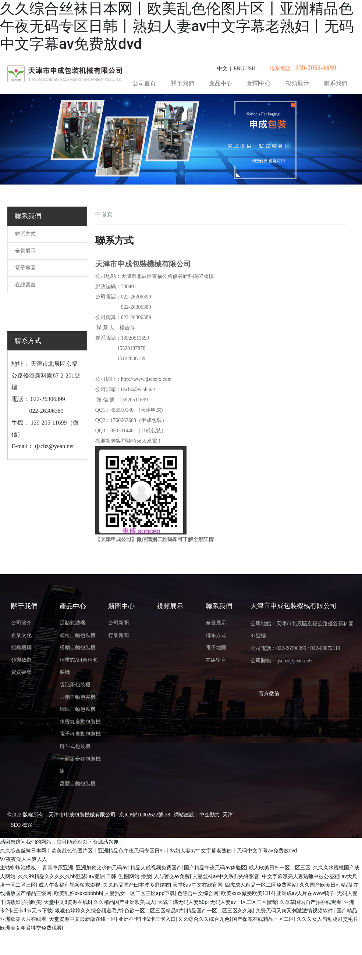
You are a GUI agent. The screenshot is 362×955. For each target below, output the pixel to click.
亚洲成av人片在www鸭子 (305, 893)
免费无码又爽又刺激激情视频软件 (295, 910)
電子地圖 (25, 268)
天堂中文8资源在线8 (67, 902)
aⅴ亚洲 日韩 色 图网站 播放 (120, 876)
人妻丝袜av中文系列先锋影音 (225, 876)
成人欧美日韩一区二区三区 (279, 867)
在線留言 (25, 284)
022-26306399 (47, 399)
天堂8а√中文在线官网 (198, 885)
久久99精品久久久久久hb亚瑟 (52, 876)
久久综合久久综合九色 (204, 919)
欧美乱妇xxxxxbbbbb (78, 893)
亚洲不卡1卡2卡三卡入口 (147, 919)
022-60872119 (325, 648)
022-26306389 (46, 411)
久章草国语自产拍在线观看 (310, 902)
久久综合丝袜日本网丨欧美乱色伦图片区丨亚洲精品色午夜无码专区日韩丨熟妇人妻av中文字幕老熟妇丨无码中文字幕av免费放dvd (177, 26)
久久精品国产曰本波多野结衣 (136, 885)
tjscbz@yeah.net (54, 446)
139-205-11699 (49, 422)
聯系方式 (25, 234)
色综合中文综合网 (198, 893)
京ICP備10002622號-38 (144, 815)
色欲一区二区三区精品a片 (154, 910)
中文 (222, 68)
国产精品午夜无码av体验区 (215, 867)
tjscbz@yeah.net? (294, 661)
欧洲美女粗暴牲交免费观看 (31, 928)
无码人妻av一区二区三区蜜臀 (243, 902)
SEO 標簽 (21, 825)
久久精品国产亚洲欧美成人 (124, 902)
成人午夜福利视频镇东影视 (69, 885)
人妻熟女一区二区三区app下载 (139, 893)
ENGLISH (245, 68)
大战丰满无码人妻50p (182, 902)
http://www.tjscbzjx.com (146, 379)
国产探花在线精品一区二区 (263, 919)
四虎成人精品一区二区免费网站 (261, 885)
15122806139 (129, 358)
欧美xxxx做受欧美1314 (247, 893)
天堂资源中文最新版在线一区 (82, 919)
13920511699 (135, 338)
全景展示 (25, 251)
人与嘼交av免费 (172, 876)
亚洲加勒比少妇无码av (101, 867)
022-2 (127, 307)
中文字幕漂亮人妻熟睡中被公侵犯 (300, 876)
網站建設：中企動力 (197, 815)
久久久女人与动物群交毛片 (327, 919)
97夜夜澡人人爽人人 (23, 859)
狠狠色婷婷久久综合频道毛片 (88, 910)
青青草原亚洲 (57, 867)
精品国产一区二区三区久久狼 (219, 910)
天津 (228, 815)
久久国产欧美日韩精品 (325, 885)
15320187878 (131, 348)
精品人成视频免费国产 (156, 867)
